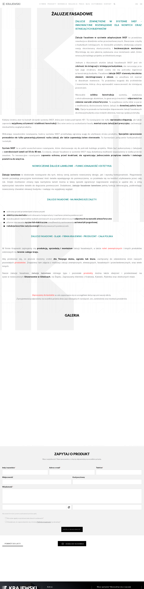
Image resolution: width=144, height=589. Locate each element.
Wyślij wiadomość (72, 529)
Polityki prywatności (44, 522)
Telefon (99, 467)
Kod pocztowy (79, 477)
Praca (81, 4)
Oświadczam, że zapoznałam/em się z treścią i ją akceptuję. (33, 522)
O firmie (42, 4)
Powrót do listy (13, 544)
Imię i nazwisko (8, 467)
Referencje (62, 4)
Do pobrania (96, 4)
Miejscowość (7, 477)
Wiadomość (7, 487)
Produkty (52, 4)
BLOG (88, 4)
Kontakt (107, 4)
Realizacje (73, 4)
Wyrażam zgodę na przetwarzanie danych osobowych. (24, 518)
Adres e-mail (55, 467)
